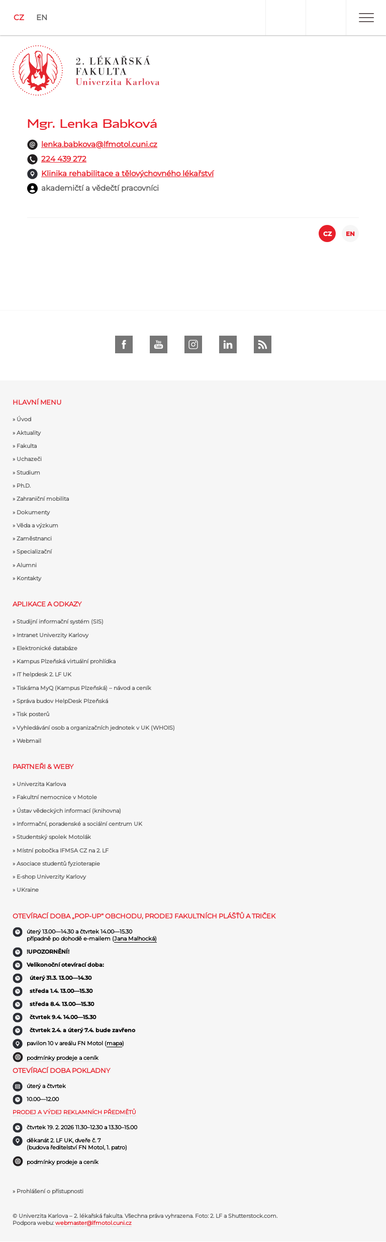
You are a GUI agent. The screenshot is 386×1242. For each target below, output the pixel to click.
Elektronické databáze (47, 648)
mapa (114, 1043)
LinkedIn (228, 344)
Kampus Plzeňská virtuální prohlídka (66, 661)
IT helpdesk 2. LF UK (44, 674)
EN (41, 17)
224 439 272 (63, 159)
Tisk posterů (33, 714)
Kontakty (29, 578)
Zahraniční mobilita (43, 498)
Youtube (158, 344)
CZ (19, 17)
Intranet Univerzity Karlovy (52, 635)
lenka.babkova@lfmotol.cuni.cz (99, 144)
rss (262, 344)
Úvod (24, 419)
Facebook (124, 344)
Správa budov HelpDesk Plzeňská (62, 701)
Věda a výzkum (37, 525)
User (285, 17)
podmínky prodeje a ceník (63, 1057)
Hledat (326, 17)
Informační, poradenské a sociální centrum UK (79, 823)
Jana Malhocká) (135, 938)
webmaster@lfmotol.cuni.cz (93, 1222)
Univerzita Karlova (41, 784)
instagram (193, 344)
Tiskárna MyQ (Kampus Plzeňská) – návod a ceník (84, 687)
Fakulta (27, 445)
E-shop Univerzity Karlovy (51, 876)
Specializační (34, 551)
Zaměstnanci (34, 538)
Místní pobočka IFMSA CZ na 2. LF (63, 850)
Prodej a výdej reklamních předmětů (74, 1112)
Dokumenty (33, 512)
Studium (28, 472)
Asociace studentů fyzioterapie (58, 863)
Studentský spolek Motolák (54, 836)
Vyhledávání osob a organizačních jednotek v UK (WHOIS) (96, 727)
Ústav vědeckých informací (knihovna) (69, 810)
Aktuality (29, 432)
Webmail (29, 740)
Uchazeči (29, 458)
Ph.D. (24, 485)
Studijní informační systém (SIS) (60, 621)
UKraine (28, 889)
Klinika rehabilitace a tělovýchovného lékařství (127, 173)
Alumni (27, 565)
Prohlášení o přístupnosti (50, 1191)
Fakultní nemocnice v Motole (57, 797)
